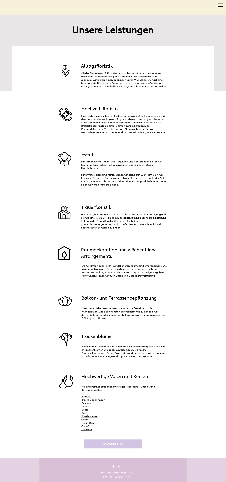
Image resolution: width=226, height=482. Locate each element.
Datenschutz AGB (123, 472)
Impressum (105, 472)
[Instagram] (119, 467)
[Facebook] (113, 467)
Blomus (86, 396)
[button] (220, 5)
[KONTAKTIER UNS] (113, 443)
